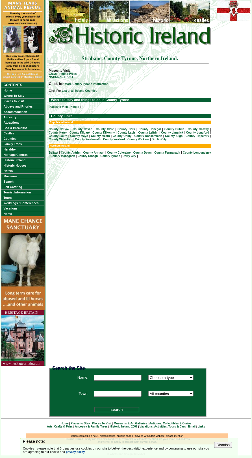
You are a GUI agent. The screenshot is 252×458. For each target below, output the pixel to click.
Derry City (129, 156)
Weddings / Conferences (21, 203)
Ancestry (10, 117)
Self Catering (13, 187)
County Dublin (174, 129)
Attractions (11, 122)
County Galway (198, 129)
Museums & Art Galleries (130, 423)
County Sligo (174, 136)
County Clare (105, 129)
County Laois (127, 132)
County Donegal (150, 129)
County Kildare (79, 132)
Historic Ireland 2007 (124, 426)
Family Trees (13, 144)
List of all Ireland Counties (79, 90)
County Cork (126, 129)
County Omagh (88, 156)
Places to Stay (80, 423)
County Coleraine (119, 152)
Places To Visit (102, 423)
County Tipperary (197, 136)
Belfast (53, 152)
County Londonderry (197, 152)
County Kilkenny (103, 132)
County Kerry (58, 132)
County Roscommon (148, 136)
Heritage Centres (16, 154)
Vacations (11, 208)
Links (201, 426)
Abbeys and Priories (18, 106)
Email (191, 426)
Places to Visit (14, 101)
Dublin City (159, 139)
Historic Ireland (15, 160)
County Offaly (122, 136)
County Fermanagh (167, 152)
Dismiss (223, 445)
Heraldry (10, 149)
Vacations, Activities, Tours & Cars (163, 426)
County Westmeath (88, 139)
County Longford (197, 132)
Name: (82, 377)
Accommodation (15, 112)
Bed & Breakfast (15, 128)
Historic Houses (15, 165)
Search (9, 181)
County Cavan (82, 129)
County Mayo (79, 136)
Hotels (8, 171)
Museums (11, 176)
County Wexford (114, 139)
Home (8, 90)
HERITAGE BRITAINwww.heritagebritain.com (22, 337)
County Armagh (94, 152)
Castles (9, 133)
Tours (8, 197)
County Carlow (59, 129)
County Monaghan (62, 156)
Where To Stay (14, 95)
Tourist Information (17, 192)
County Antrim (70, 152)
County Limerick (172, 132)
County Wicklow (138, 139)
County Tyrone (110, 156)
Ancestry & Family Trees (91, 426)
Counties (10, 138)
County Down (142, 152)
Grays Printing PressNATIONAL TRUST (63, 75)
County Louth (58, 136)
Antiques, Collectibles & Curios (170, 423)
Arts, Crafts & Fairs (60, 426)
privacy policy (75, 451)
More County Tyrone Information (86, 84)
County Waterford (61, 139)
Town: (83, 393)
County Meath (100, 136)
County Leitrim (148, 132)
